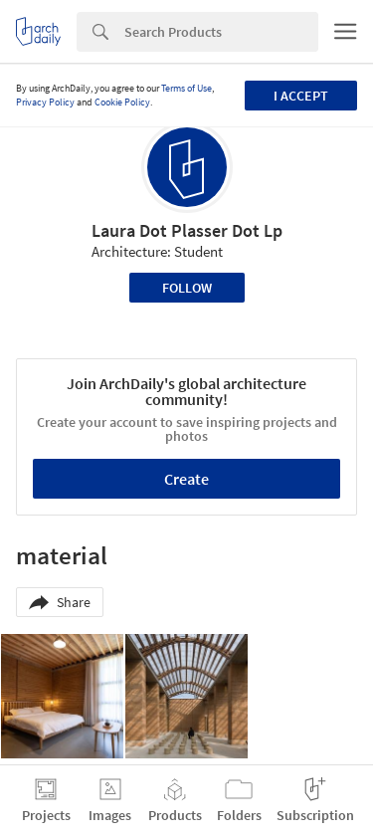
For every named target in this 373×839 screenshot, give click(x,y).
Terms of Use (186, 88)
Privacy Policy (45, 102)
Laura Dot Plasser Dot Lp (187, 230)
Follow (187, 288)
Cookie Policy (122, 102)
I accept (301, 96)
